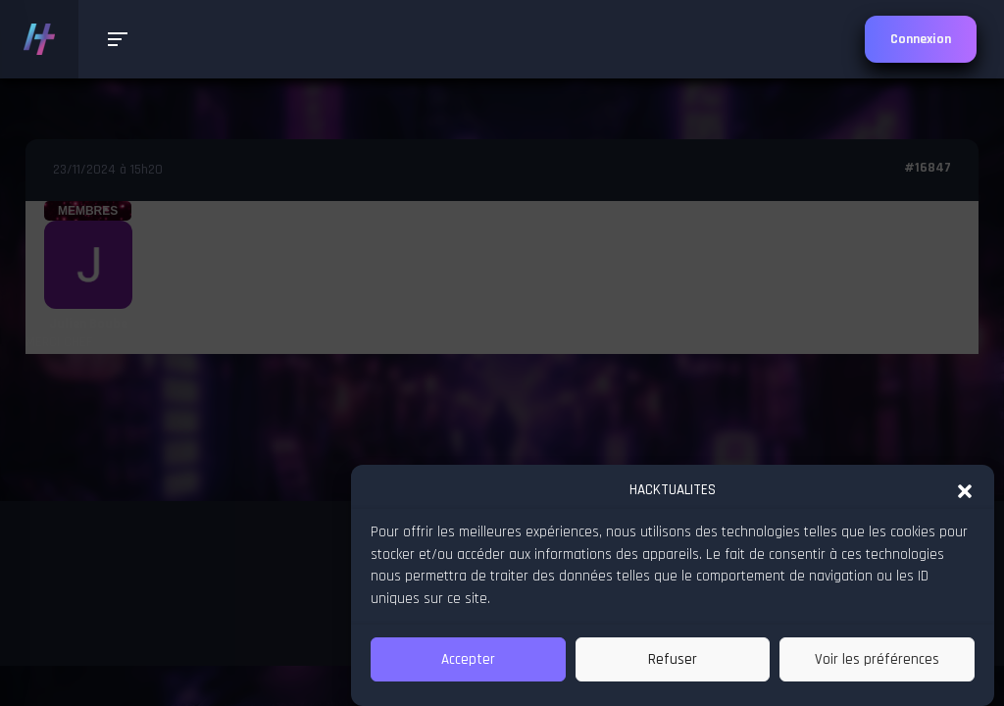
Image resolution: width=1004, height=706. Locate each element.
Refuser (672, 659)
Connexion (920, 39)
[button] (965, 490)
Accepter (468, 659)
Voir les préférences (877, 659)
